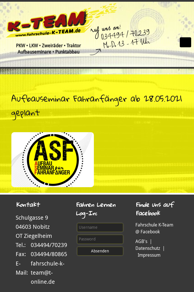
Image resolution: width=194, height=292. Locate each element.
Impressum (149, 255)
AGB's (141, 241)
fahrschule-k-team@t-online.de (47, 272)
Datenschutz (147, 248)
